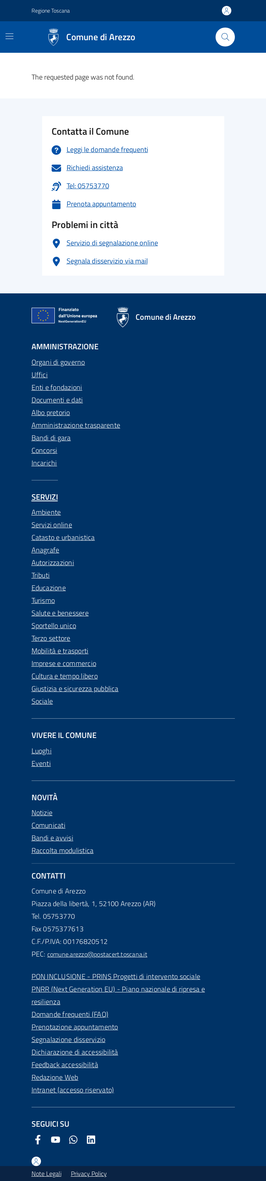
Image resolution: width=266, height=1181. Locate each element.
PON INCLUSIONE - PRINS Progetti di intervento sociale (116, 976)
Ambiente (46, 512)
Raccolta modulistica (63, 850)
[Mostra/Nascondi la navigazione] (9, 36)
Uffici (40, 374)
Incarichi (44, 463)
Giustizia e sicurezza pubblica (75, 688)
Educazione (49, 587)
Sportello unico (54, 625)
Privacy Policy (89, 1173)
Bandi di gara (51, 437)
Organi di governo (58, 362)
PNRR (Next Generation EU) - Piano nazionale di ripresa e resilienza (118, 995)
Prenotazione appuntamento (75, 1027)
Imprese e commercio (64, 663)
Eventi (41, 763)
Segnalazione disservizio (69, 1039)
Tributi (41, 575)
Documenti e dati (57, 400)
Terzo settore (51, 638)
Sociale (42, 701)
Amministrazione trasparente (76, 425)
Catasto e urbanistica (63, 537)
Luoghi (42, 750)
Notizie (42, 812)
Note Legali (46, 1173)
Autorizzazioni (53, 562)
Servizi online (52, 524)
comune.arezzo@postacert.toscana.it (97, 954)
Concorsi (45, 450)
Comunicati (48, 825)
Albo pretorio (51, 412)
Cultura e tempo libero (65, 676)
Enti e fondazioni (57, 387)
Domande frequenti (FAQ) (70, 1014)
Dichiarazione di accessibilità (75, 1052)
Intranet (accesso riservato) (73, 1090)
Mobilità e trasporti (60, 650)
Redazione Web (55, 1077)
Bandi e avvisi (52, 837)
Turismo (43, 600)
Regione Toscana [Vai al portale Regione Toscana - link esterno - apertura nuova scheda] (51, 10)
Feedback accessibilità (65, 1064)
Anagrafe (46, 550)
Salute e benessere (60, 613)
